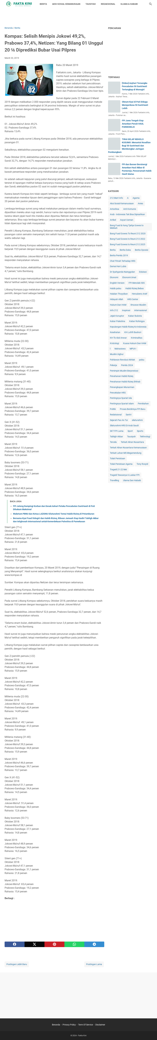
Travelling (114, 480)
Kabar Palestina (117, 321)
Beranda (56, 1024)
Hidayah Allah (116, 299)
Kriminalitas (136, 338)
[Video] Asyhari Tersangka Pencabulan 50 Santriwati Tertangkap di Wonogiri (134, 86)
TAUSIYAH (91, 4)
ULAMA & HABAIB (129, 4)
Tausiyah (131, 436)
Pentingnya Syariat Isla (121, 398)
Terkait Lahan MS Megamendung (125, 453)
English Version (117, 283)
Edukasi (143, 272)
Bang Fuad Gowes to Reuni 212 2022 (127, 239)
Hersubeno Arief (139, 294)
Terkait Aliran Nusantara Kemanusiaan (128, 447)
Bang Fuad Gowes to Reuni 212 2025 (127, 244)
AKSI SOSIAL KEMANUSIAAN (66, 4)
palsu (141, 359)
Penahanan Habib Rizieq (121, 376)
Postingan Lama (94, 964)
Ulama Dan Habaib (132, 480)
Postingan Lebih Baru (16, 964)
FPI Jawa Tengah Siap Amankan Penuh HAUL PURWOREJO (133, 123)
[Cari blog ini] (150, 4)
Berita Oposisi (141, 250)
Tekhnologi (145, 436)
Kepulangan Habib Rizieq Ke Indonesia (128, 327)
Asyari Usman (126, 220)
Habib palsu (115, 288)
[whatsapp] (74, 944)
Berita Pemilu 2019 (119, 255)
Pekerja (113, 365)
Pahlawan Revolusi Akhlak (122, 359)
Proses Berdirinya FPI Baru (132, 409)
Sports (140, 431)
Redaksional (116, 414)
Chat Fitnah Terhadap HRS (122, 261)
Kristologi (114, 343)
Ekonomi (114, 277)
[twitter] (34, 944)
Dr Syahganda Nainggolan (122, 272)
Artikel (113, 220)
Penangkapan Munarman (122, 387)
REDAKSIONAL (108, 4)
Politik (113, 409)
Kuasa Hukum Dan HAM (134, 343)
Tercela (113, 442)
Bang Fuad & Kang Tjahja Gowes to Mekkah (127, 226)
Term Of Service (85, 1024)
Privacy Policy (69, 1024)
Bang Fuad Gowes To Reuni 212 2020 (128, 233)
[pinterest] (54, 944)
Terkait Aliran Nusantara (132, 442)
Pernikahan (143, 403)
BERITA (43, 4)
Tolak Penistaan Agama (121, 464)
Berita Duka (125, 250)
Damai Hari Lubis (118, 266)
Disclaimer (100, 1024)
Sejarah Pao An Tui (119, 420)
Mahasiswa (120, 348)
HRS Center (132, 299)
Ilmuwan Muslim (138, 305)
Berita (113, 250)
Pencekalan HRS (118, 392)
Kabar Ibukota (135, 316)
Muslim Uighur (117, 354)
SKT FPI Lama (116, 431)
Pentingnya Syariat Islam (122, 403)
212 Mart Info (116, 198)
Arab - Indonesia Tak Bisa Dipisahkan (127, 214)
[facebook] (15, 944)
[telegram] (94, 944)
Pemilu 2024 (127, 365)
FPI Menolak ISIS (137, 283)
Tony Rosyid (142, 464)
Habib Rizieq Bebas (134, 288)
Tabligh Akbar (116, 436)
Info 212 (114, 310)
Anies (140, 203)
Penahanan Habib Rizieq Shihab (125, 381)
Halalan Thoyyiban (119, 294)
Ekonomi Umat (129, 277)
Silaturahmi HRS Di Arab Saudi (124, 425)
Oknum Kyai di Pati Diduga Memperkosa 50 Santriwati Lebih (135, 105)
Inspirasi (126, 310)
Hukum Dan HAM (118, 305)
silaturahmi (137, 420)
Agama (136, 198)
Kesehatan (115, 332)
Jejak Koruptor (117, 316)
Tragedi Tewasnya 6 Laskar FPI (125, 475)
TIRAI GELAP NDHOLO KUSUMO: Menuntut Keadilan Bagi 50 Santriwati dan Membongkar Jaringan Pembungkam (129, 145)
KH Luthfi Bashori (132, 332)
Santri (128, 414)
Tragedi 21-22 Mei (118, 469)
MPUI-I (133, 348)
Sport (130, 431)
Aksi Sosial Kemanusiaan (122, 203)
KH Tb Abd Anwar (118, 338)
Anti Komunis (129, 209)
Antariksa (114, 209)
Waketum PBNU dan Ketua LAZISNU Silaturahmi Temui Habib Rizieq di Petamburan (53, 514)
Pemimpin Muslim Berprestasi (124, 371)
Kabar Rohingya (137, 321)
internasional (140, 310)
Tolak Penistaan (117, 458)
